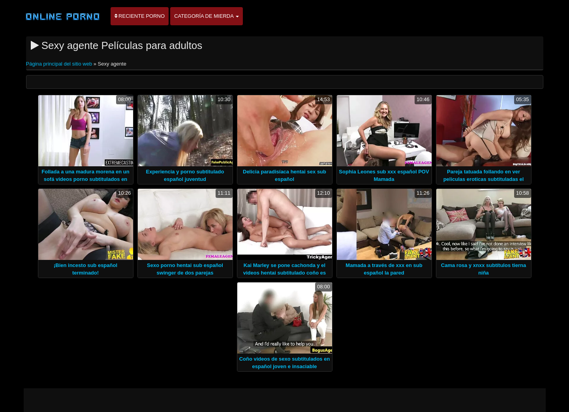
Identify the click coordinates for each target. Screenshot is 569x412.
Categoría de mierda (206, 16)
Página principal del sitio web (60, 64)
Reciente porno (140, 16)
